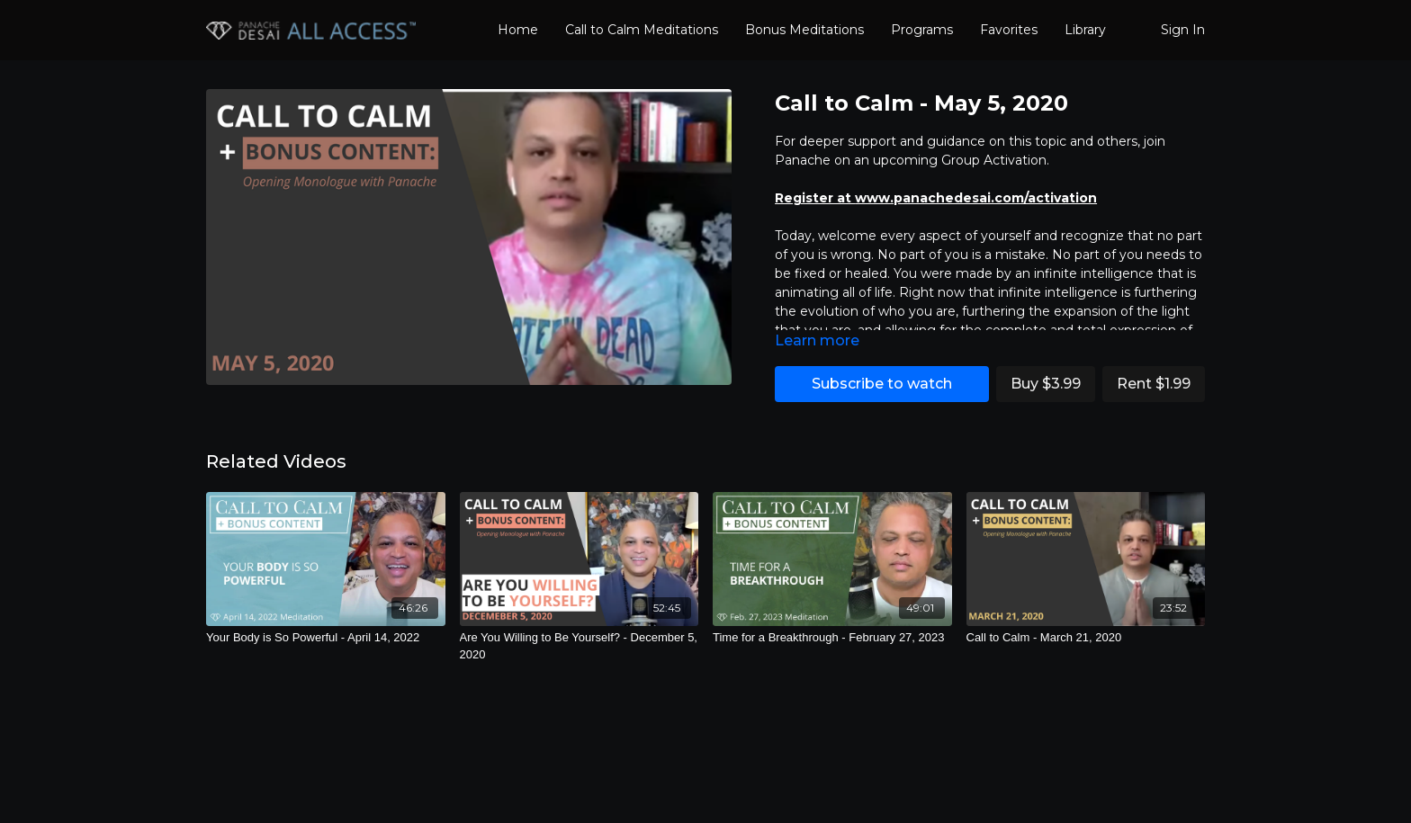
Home (518, 30)
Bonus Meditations (804, 30)
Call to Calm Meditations (641, 30)
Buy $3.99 (1046, 383)
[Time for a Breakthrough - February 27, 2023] (832, 638)
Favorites (1009, 30)
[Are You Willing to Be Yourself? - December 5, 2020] (579, 646)
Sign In (1183, 30)
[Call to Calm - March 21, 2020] (1086, 638)
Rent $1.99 (1154, 383)
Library (1085, 30)
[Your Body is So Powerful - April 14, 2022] (325, 638)
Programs (922, 30)
